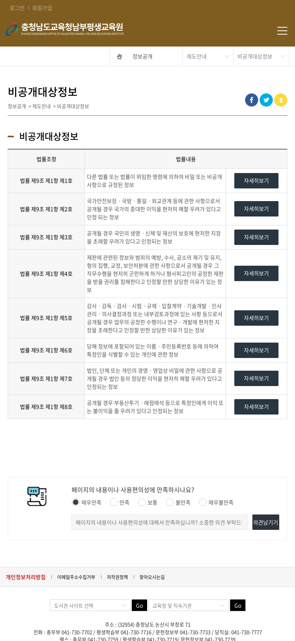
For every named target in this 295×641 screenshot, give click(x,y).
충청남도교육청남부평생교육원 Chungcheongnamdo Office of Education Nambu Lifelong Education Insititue (84, 30)
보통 (147, 502)
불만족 (178, 502)
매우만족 (86, 502)
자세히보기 (256, 180)
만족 (119, 502)
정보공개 (142, 56)
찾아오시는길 (152, 577)
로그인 (17, 8)
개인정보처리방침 (26, 577)
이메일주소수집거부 (76, 577)
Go (139, 605)
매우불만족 (216, 502)
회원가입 (42, 8)
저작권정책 (117, 577)
